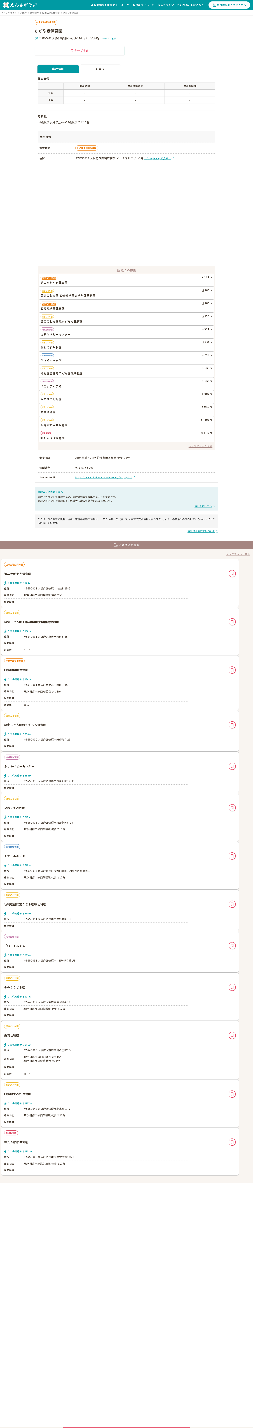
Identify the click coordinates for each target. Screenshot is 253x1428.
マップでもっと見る (200, 446)
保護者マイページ (143, 5)
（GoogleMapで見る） (157, 158)
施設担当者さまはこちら (231, 5)
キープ (125, 5)
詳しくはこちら (203, 506)
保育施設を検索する (106, 5)
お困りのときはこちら (190, 5)
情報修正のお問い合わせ (201, 531)
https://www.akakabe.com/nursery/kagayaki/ (103, 477)
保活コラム (164, 5)
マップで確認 (108, 38)
